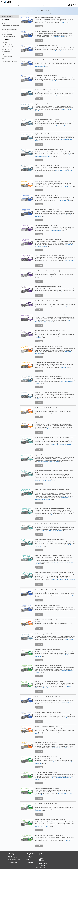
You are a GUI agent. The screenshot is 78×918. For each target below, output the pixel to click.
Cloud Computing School (7, 34)
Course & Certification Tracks (14, 859)
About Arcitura (11, 853)
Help (40, 854)
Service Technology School (8, 36)
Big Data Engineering (60, 125)
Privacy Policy (29, 857)
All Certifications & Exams (8, 16)
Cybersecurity (64, 367)
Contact (40, 853)
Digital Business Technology (52, 428)
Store (56, 5)
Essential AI (55, 80)
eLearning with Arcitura (12, 857)
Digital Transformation (7, 54)
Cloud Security (64, 291)
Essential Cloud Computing (67, 276)
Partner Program (49, 5)
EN (66, 5)
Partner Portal (29, 856)
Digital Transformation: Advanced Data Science (48, 461)
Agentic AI (63, 22)
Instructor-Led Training (39, 5)
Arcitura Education (41, 867)
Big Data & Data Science (7, 49)
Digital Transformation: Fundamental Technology (63, 579)
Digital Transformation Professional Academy (10, 26)
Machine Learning (69, 639)
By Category (17, 5)
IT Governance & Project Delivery (9, 61)
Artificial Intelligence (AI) (7, 47)
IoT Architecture (56, 625)
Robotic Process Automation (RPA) (60, 747)
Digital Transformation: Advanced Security (52, 530)
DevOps (62, 413)
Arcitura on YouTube (42, 858)
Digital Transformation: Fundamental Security (55, 515)
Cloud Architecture (56, 230)
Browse (30, 5)
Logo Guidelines (29, 862)
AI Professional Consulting (58, 51)
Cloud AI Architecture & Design (62, 200)
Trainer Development (30, 853)
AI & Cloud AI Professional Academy (8, 22)
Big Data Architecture (60, 95)
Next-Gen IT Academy (7, 31)
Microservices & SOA (7, 56)
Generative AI (64, 610)
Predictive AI (64, 717)
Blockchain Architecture (66, 186)
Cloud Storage (64, 306)
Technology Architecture (7, 44)
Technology (4, 42)
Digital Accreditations (12, 862)
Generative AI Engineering (67, 595)
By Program (24, 5)
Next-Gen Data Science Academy (9, 29)
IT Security (4, 58)
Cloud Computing (6, 51)
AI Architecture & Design (58, 36)
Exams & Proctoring (12, 860)
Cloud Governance (69, 260)
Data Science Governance (43, 398)
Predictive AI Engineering (66, 702)
